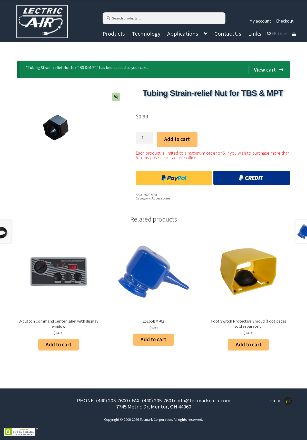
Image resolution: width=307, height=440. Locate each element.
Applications (182, 33)
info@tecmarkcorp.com (203, 400)
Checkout (285, 21)
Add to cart (177, 139)
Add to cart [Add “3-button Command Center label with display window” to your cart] (58, 344)
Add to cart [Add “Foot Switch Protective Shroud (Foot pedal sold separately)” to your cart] (248, 344)
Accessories (161, 198)
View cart (265, 69)
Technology (146, 33)
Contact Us (227, 33)
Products (114, 33)
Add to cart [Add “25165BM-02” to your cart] (153, 339)
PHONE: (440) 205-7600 (103, 400)
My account (260, 21)
